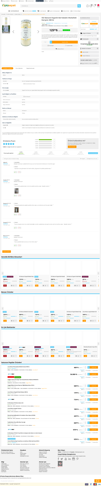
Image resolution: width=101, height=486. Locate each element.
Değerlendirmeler (30, 68)
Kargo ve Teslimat (43, 452)
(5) (57, 23)
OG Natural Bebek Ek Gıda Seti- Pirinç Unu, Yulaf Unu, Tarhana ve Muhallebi (26, 311)
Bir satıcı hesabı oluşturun (7, 452)
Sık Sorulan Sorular (43, 470)
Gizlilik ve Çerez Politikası (44, 466)
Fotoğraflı (82, 158)
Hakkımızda (3, 463)
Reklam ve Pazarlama (25, 470)
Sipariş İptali (42, 456)
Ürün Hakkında (19, 68)
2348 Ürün (94, 25)
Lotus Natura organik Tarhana (14, 408)
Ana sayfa (3, 14)
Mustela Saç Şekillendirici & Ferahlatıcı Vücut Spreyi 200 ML (21, 415)
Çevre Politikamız (5, 465)
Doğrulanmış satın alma (92, 158)
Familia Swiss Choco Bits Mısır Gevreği (16, 422)
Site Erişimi (3, 471)
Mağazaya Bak (94, 23)
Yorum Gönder (64, 23)
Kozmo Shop (55, 353)
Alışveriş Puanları (5, 469)
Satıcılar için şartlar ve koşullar (8, 453)
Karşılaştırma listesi (24, 456)
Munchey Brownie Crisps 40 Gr (90, 346)
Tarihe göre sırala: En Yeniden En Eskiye (12, 158)
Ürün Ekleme (23, 465)
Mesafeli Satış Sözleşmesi (44, 463)
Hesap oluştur (23, 453)
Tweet (43, 51)
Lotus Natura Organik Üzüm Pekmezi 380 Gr (18, 392)
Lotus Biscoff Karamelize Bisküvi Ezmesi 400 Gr (19, 366)
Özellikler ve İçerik (7, 68)
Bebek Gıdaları (18, 14)
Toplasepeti (8, 282)
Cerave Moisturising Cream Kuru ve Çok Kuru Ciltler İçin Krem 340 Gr (23, 441)
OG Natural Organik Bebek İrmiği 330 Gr (26, 276)
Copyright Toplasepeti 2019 (14, 483)
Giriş (21, 452)
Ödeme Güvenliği (43, 457)
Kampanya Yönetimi (24, 469)
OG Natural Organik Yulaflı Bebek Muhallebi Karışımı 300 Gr (74, 276)
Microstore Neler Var (24, 467)
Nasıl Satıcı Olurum (24, 463)
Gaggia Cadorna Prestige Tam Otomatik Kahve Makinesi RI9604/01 (23, 379)
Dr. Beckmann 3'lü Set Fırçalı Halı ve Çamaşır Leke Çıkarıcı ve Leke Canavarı (25, 433)
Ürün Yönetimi (23, 466)
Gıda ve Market (10, 14)
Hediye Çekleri (4, 467)
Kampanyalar (4, 466)
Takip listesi (22, 454)
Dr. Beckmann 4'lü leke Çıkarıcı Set (15, 402)
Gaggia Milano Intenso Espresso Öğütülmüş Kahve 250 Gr (21, 385)
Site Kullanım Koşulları (44, 465)
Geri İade (41, 454)
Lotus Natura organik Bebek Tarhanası (90, 311)
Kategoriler (3, 470)
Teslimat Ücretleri (43, 453)
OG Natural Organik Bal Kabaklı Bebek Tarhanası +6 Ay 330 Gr (58, 276)
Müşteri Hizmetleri (43, 471)
